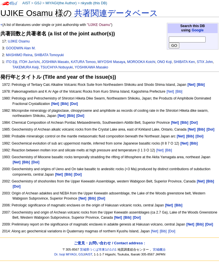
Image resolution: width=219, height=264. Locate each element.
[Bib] (178, 92)
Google (198, 30)
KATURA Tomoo (83, 62)
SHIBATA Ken (184, 62)
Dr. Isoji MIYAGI (65, 254)
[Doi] (171, 231)
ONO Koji (164, 62)
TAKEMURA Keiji (26, 67)
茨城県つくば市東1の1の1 (98, 249)
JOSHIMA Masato (55, 62)
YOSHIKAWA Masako (91, 67)
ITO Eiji (11, 62)
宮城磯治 (159, 249)
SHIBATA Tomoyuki (49, 55)
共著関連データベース (116, 13)
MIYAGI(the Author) (60, 3)
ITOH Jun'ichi (29, 62)
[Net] (170, 92)
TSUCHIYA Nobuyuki (56, 67)
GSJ (37, 3)
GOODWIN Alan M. (21, 48)
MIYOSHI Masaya (111, 62)
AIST (26, 3)
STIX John (205, 62)
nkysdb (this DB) (94, 3)
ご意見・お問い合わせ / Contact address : (109, 243)
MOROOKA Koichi (141, 62)
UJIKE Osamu (19, 41)
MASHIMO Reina (19, 55)
